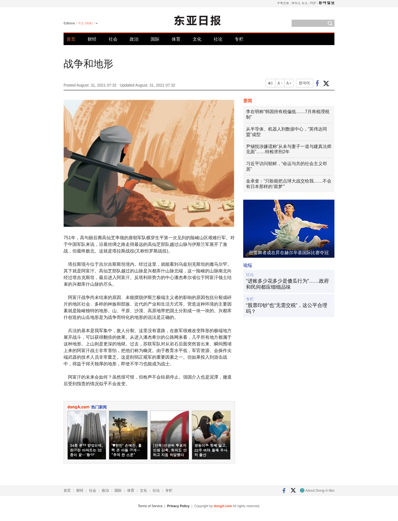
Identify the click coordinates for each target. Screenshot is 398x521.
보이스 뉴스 (300, 3)
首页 (71, 39)
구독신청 (283, 3)
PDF (313, 3)
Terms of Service (150, 506)
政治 (134, 39)
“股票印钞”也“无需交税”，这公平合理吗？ (286, 308)
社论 (218, 39)
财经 (92, 39)
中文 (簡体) (85, 23)
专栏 (239, 39)
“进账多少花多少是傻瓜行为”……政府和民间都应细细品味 (287, 284)
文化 (197, 39)
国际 (155, 39)
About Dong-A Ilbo (317, 490)
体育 (176, 39)
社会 (113, 39)
